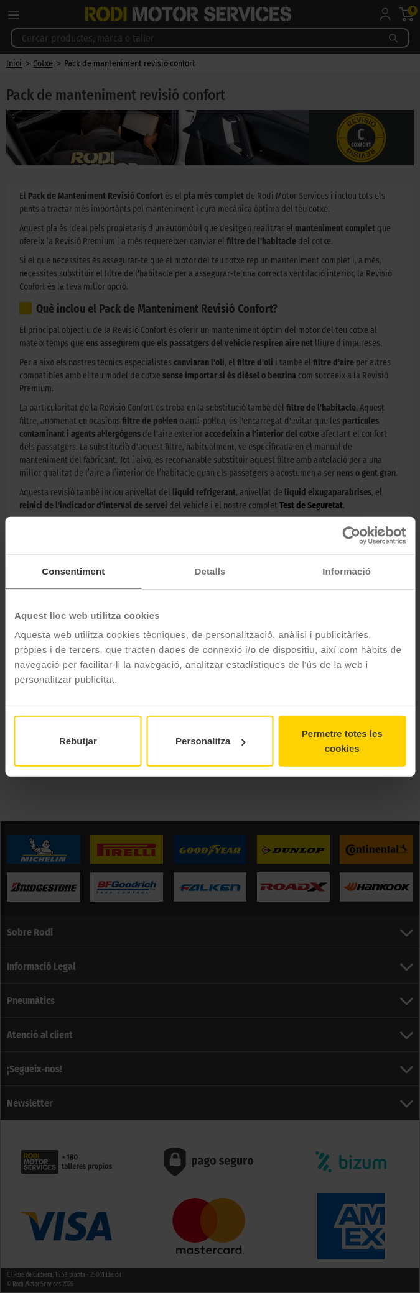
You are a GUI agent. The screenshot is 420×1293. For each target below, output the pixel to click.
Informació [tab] (346, 570)
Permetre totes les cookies (342, 741)
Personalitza (210, 741)
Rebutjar (78, 741)
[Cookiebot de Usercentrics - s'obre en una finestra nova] (351, 535)
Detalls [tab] (210, 570)
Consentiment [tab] (73, 570)
